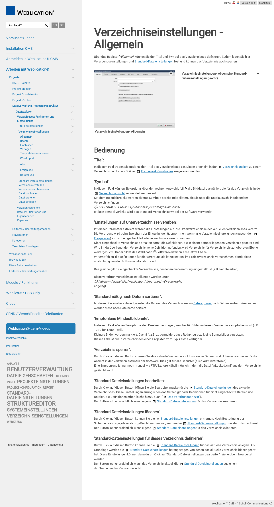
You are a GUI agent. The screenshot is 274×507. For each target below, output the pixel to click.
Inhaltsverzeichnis (16, 337)
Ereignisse (26, 170)
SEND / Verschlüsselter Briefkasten (34, 314)
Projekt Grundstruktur (25, 94)
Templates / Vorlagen (25, 246)
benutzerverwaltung (40, 369)
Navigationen (20, 234)
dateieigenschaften (30, 375)
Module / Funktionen (22, 282)
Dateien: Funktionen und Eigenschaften (31, 214)
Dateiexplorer (23, 111)
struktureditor (31, 403)
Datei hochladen (28, 193)
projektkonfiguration (24, 387)
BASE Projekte (21, 83)
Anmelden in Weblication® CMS (32, 59)
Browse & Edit (17, 259)
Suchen (47, 25)
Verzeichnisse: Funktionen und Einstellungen (35, 119)
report (48, 387)
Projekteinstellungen (31, 125)
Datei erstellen (27, 197)
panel (11, 382)
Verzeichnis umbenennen (34, 189)
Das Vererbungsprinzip (183, 401)
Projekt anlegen (21, 88)
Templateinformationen (34, 153)
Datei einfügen (27, 201)
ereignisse (62, 376)
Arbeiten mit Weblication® (27, 69)
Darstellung (27, 175)
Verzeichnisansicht (28, 207)
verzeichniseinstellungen (37, 416)
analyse (13, 364)
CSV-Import (27, 158)
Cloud (10, 303)
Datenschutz (13, 354)
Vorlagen (25, 149)
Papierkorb (23, 220)
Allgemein (26, 136)
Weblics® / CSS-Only (23, 293)
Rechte (24, 141)
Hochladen (26, 145)
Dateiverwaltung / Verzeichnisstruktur (35, 106)
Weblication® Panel (21, 254)
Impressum (12, 345)
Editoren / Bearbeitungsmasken (31, 229)
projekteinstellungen (43, 381)
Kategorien (18, 240)
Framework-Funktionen (157, 176)
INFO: (227, 2)
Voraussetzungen (20, 38)
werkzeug (14, 422)
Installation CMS (19, 48)
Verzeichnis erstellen (31, 185)
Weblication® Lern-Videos (29, 328)
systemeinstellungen (32, 410)
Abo (22, 164)
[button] (72, 48)
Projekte (14, 77)
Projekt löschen (21, 100)
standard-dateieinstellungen (29, 395)
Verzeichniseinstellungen (34, 131)
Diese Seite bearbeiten (22, 265)
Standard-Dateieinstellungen (35, 180)
